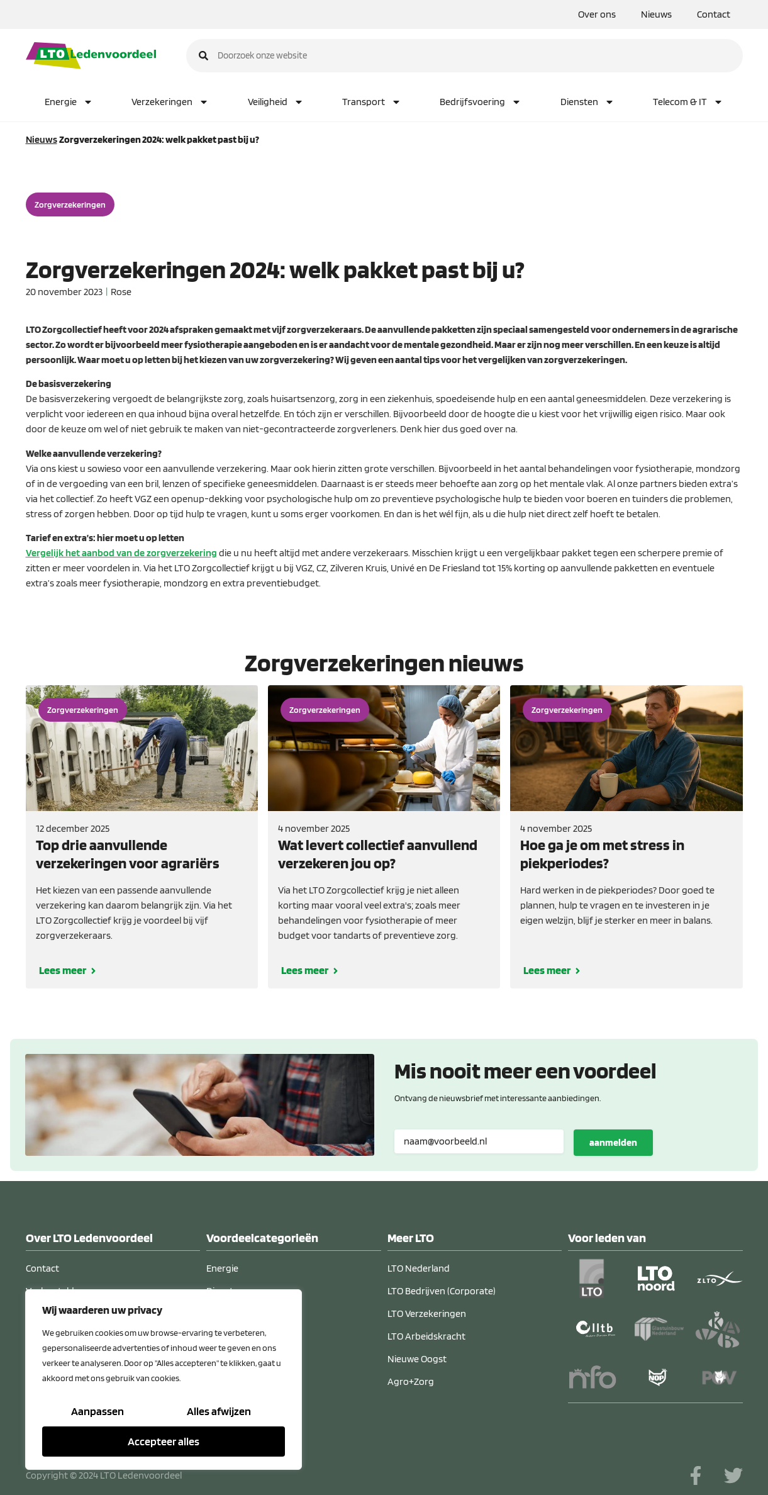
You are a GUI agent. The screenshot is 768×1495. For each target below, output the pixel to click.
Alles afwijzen (219, 1411)
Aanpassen (97, 1411)
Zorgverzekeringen (70, 204)
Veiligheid (276, 102)
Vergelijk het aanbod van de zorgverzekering (121, 553)
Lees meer (62, 970)
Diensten (587, 102)
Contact (713, 14)
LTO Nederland (418, 1268)
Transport (371, 102)
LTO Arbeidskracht (426, 1336)
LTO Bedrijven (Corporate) (441, 1291)
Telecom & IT (688, 102)
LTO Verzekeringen (426, 1313)
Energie (69, 102)
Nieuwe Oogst (417, 1359)
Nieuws (656, 14)
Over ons (597, 14)
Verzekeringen (170, 102)
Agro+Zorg (410, 1381)
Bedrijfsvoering (480, 102)
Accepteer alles (163, 1441)
